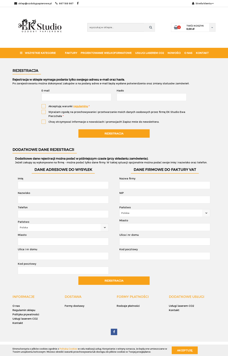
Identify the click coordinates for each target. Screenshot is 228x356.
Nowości (174, 52)
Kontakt (202, 52)
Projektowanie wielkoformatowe (106, 52)
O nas (188, 52)
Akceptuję (184, 350)
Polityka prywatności (25, 314)
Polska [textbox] (24, 227)
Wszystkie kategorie (38, 52)
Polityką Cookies (68, 348)
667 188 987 (64, 3)
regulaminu (80, 106)
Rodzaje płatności (128, 305)
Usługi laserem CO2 (149, 52)
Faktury (71, 52)
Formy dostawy (74, 305)
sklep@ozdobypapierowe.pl (33, 3)
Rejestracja (114, 133)
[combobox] (63, 227)
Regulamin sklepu (23, 310)
